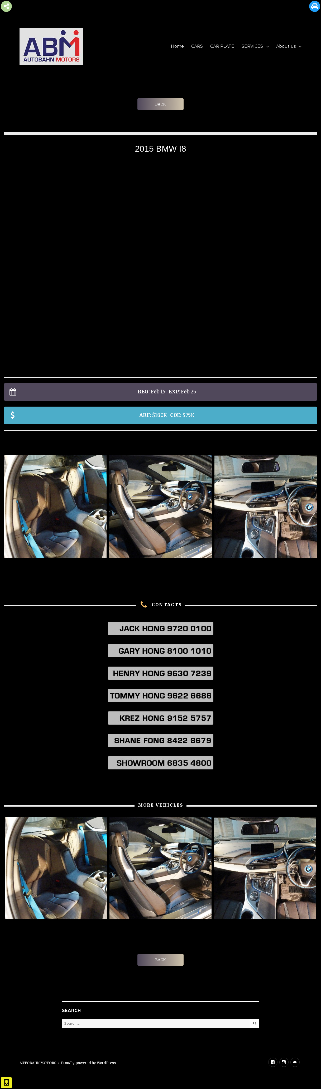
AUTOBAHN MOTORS (38, 1063)
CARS (197, 46)
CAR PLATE (222, 46)
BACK (160, 104)
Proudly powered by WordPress (88, 1063)
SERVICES (252, 46)
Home (177, 46)
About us (286, 46)
